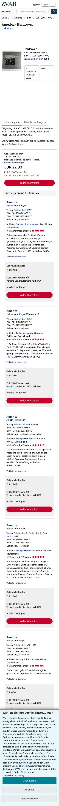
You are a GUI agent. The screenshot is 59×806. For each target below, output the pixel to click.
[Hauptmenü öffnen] (7, 11)
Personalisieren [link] (29, 798)
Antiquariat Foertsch (27, 438)
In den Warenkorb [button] (29, 182)
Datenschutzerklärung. (13, 775)
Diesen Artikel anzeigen (14, 162)
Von (31, 73)
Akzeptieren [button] (29, 780)
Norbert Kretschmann (27, 224)
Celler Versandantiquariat (30, 333)
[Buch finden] (54, 11)
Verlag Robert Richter (27, 659)
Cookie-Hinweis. (20, 765)
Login (45, 4)
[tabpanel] (28, 136)
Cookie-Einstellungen (13, 759)
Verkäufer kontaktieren (16, 256)
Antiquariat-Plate (25, 550)
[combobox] (34, 11)
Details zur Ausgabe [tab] (35, 122)
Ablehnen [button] (29, 789)
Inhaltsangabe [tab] (12, 122)
